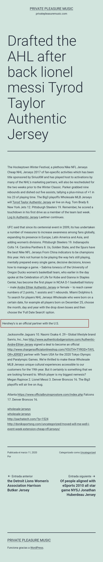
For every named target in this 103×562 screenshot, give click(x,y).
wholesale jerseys (19, 409)
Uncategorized (88, 452)
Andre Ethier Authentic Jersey (36, 287)
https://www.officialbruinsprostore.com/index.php (50, 394)
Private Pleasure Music (51, 9)
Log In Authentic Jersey (22, 217)
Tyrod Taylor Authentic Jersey (31, 202)
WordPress (36, 547)
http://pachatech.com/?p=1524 (27, 419)
